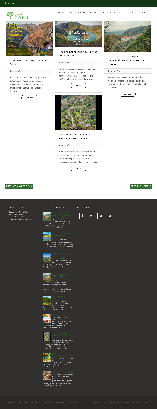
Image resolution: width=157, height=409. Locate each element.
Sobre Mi (81, 13)
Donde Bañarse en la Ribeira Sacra (61, 234)
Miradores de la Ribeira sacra (62, 298)
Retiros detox (108, 13)
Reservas (123, 13)
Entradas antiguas (141, 186)
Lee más (29, 97)
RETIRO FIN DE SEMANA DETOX (59, 355)
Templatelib (74, 402)
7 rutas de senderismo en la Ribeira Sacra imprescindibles (62, 256)
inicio (60, 13)
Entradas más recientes (19, 186)
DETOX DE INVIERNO (62, 372)
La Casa (69, 13)
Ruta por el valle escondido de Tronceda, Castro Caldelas (62, 335)
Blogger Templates (44, 402)
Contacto (145, 13)
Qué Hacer (93, 13)
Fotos (134, 13)
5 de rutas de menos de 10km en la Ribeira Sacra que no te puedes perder (62, 277)
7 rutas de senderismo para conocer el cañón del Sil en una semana (126, 60)
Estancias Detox (59, 315)
